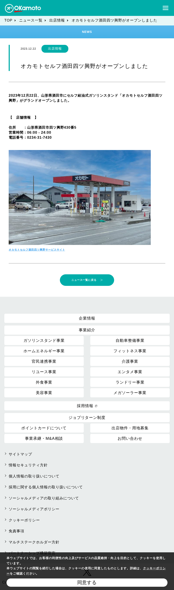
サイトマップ (20, 454)
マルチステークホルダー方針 (34, 542)
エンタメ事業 (130, 372)
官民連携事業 (44, 361)
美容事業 (44, 393)
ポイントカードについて (44, 428)
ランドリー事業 (130, 382)
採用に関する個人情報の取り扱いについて (46, 487)
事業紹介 (87, 330)
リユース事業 (44, 372)
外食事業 (44, 382)
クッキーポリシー (24, 520)
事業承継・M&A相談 (44, 438)
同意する (87, 582)
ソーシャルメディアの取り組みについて (44, 498)
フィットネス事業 (129, 351)
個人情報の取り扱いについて (34, 476)
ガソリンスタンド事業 (44, 340)
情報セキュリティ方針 (28, 465)
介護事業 (130, 361)
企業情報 (87, 318)
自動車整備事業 (130, 340)
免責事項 (16, 531)
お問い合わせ (130, 438)
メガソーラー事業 (129, 393)
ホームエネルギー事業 (44, 351)
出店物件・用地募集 (130, 428)
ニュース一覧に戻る (84, 280)
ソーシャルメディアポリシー (34, 509)
